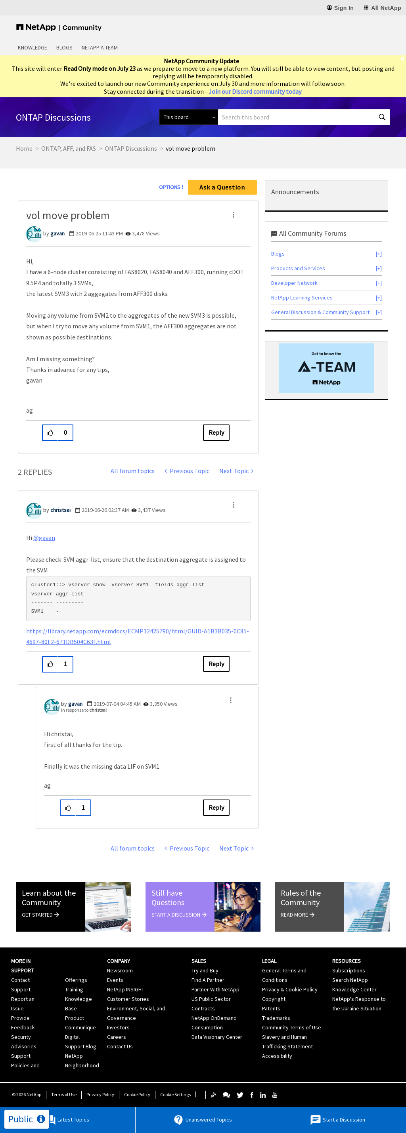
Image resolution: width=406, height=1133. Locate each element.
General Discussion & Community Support (320, 312)
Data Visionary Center (217, 1036)
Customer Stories (128, 998)
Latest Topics (66, 1120)
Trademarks (276, 1017)
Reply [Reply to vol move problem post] (216, 432)
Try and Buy (205, 970)
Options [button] (169, 187)
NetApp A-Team (100, 47)
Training (74, 989)
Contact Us (120, 1046)
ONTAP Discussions (131, 148)
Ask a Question (222, 187)
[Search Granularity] (188, 117)
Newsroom (120, 970)
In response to (84, 710)
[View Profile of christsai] (60, 509)
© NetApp (26, 1094)
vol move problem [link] (190, 148)
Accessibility (277, 1055)
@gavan (44, 538)
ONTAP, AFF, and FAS (68, 148)
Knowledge (32, 47)
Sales (199, 960)
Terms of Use (64, 1094)
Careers (116, 1036)
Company (118, 960)
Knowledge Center (354, 989)
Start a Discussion (337, 1120)
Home (24, 148)
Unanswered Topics (202, 1120)
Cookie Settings (175, 1094)
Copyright (273, 998)
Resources (346, 960)
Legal (269, 960)
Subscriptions (348, 970)
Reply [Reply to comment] (216, 664)
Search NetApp (350, 979)
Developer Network (294, 282)
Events (115, 979)
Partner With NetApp (215, 989)
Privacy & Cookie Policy (290, 989)
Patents (271, 1008)
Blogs (64, 47)
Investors (118, 1027)
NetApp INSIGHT (125, 989)
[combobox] (304, 117)
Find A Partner (208, 979)
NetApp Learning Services (302, 297)
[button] (233, 215)
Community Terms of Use (291, 1027)
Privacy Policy (100, 1094)
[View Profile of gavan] (57, 233)
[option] (326, 368)
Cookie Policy (137, 1094)
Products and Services (298, 268)
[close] (403, 58)
